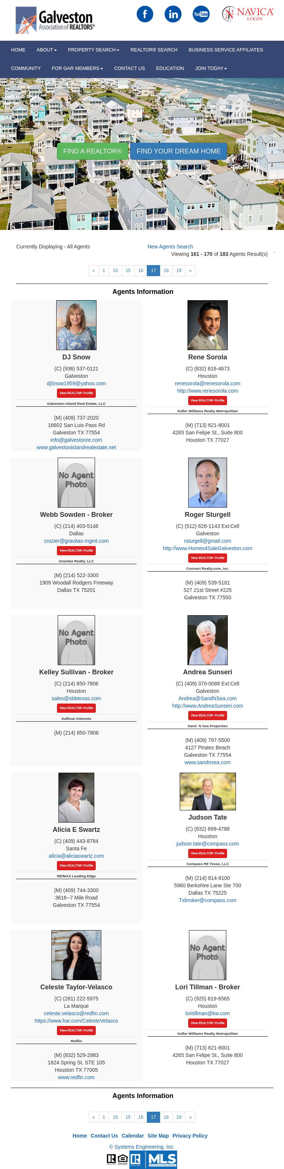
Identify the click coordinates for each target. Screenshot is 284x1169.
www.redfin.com (76, 1077)
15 (128, 270)
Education (170, 68)
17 (153, 270)
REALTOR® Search (154, 49)
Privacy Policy (190, 1136)
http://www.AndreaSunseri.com (207, 706)
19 (178, 270)
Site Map (158, 1136)
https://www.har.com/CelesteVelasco (76, 1021)
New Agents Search (170, 247)
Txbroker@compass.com (208, 900)
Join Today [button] (211, 68)
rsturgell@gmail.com (207, 541)
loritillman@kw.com (207, 1013)
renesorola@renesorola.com (207, 383)
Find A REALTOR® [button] (92, 151)
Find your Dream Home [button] (178, 151)
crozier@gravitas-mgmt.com (76, 541)
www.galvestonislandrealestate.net (76, 447)
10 (115, 270)
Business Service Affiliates (226, 49)
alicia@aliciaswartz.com (76, 856)
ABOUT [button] (47, 49)
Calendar (133, 1136)
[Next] (93, 270)
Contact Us (129, 68)
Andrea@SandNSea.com (208, 698)
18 (166, 270)
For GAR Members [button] (77, 68)
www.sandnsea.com (208, 762)
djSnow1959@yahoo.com (76, 383)
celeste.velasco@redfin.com (76, 1013)
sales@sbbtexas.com (76, 698)
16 (140, 270)
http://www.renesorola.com (207, 391)
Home (79, 1136)
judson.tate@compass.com (207, 844)
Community (26, 68)
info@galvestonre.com (76, 440)
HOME (18, 49)
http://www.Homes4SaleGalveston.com (208, 548)
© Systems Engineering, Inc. (142, 1147)
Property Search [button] (93, 49)
